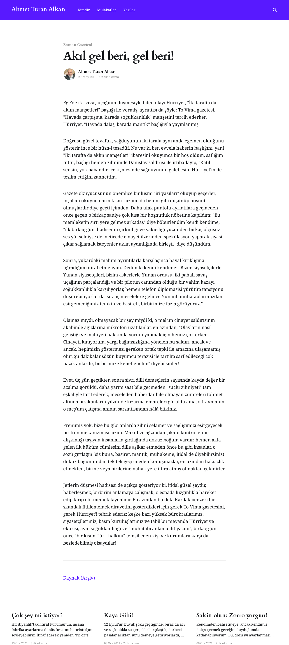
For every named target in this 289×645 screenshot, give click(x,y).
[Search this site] (274, 10)
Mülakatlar (106, 9)
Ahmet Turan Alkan (38, 9)
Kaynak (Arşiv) (79, 578)
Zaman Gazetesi (77, 44)
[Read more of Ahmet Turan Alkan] (69, 74)
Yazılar (129, 9)
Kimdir (84, 9)
